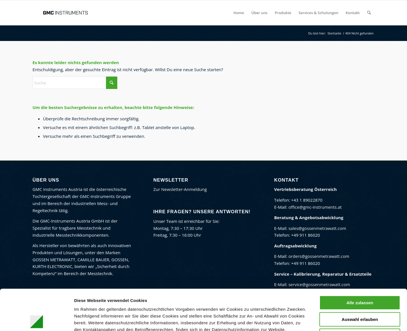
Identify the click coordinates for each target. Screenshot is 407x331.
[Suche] (368, 12)
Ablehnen (359, 295)
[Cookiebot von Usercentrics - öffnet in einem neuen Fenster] (36, 320)
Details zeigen (292, 319)
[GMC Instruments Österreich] (65, 12)
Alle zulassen (359, 262)
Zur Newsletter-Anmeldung (180, 189)
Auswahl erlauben (360, 278)
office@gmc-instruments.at (314, 207)
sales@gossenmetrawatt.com (317, 228)
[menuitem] (239, 12)
